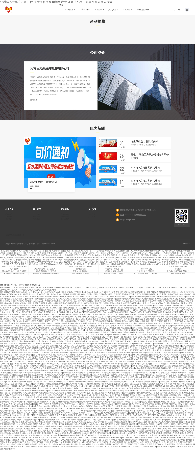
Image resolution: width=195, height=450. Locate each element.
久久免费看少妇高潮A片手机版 (158, 341)
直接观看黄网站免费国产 (88, 323)
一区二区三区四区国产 (157, 440)
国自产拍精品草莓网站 (102, 406)
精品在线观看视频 (86, 406)
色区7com (97, 413)
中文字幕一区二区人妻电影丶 (39, 352)
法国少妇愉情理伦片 (71, 326)
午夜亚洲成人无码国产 (117, 388)
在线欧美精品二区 (181, 319)
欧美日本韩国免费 (152, 382)
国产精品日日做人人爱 (23, 384)
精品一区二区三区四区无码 (156, 321)
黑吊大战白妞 (40, 424)
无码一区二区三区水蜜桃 (51, 435)
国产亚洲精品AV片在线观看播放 (45, 415)
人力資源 (113, 9)
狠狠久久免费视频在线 (114, 271)
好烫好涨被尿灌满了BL (74, 350)
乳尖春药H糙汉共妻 (45, 433)
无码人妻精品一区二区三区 (176, 375)
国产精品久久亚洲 (24, 357)
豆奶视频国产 (13, 332)
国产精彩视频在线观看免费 (174, 297)
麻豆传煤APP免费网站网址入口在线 (82, 420)
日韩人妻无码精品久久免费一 (156, 332)
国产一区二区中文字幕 (55, 424)
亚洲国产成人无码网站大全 (96, 447)
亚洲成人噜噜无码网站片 (161, 426)
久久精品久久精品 (90, 292)
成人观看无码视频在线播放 (154, 337)
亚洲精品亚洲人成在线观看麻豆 (68, 388)
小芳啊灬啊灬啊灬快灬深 (36, 382)
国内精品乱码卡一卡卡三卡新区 (14, 271)
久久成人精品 (81, 440)
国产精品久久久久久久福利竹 (98, 346)
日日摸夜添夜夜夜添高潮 (88, 319)
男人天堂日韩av (79, 297)
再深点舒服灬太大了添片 (60, 339)
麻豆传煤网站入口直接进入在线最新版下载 (61, 319)
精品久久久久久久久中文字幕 (97, 297)
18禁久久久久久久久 (107, 314)
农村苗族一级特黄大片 (13, 321)
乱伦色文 (178, 269)
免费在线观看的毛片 (57, 429)
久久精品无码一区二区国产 (49, 440)
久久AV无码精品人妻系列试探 (68, 294)
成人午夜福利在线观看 (179, 341)
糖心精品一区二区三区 (130, 384)
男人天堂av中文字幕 (72, 395)
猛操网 (151, 402)
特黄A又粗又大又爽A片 (132, 386)
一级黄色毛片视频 (44, 312)
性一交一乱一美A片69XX (88, 332)
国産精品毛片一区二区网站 (172, 379)
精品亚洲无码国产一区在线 (28, 330)
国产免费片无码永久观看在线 (67, 402)
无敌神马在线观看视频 (57, 397)
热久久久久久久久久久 (64, 299)
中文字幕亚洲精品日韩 (39, 323)
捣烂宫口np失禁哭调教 (153, 301)
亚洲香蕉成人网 (28, 344)
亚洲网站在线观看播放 (38, 305)
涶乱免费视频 (187, 442)
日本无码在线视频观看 (53, 337)
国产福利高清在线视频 (134, 429)
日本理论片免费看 (48, 299)
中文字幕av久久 (56, 442)
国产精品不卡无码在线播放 (137, 417)
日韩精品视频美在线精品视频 (56, 384)
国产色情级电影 (184, 402)
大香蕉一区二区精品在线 (140, 308)
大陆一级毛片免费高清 (29, 440)
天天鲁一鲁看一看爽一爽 (57, 386)
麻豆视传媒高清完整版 (162, 292)
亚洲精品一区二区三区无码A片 (181, 332)
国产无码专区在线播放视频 (80, 415)
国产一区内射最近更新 (84, 377)
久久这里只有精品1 (101, 359)
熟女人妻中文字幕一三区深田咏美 (119, 326)
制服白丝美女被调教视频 (92, 364)
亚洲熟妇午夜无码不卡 (82, 344)
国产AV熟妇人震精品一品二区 (181, 323)
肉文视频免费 (144, 377)
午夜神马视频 (179, 339)
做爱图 (102, 408)
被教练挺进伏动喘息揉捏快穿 (36, 391)
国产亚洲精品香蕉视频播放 (103, 321)
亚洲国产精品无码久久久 (174, 317)
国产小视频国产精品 (89, 310)
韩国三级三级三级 (140, 438)
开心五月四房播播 (121, 339)
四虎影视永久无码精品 (138, 413)
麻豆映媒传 (32, 308)
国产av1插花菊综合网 (75, 397)
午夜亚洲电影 (64, 415)
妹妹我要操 (4, 415)
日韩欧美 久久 (139, 317)
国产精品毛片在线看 (41, 350)
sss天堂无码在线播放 (151, 395)
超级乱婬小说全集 (91, 350)
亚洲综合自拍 (124, 323)
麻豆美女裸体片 (139, 330)
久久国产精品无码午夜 (27, 312)
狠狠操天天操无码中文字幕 (51, 366)
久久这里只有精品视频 (64, 417)
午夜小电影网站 (170, 384)
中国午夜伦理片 (151, 391)
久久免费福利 (102, 388)
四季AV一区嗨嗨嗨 (10, 386)
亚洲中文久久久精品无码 (121, 415)
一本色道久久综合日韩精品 (79, 348)
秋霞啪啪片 (35, 310)
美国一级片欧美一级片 (150, 361)
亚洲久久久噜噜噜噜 (81, 271)
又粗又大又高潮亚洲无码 (87, 370)
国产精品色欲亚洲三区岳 (180, 391)
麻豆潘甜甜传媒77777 (89, 368)
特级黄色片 (4, 361)
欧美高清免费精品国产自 (105, 357)
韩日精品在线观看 (45, 411)
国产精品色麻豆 (145, 433)
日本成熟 (94, 314)
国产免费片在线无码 (56, 422)
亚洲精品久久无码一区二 (143, 344)
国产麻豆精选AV (128, 368)
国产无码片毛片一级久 (162, 328)
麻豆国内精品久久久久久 (22, 406)
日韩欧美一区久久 (85, 321)
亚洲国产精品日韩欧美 (18, 408)
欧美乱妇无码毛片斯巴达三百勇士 (177, 424)
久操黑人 (28, 317)
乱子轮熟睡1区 (127, 373)
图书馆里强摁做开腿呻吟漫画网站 (46, 274)
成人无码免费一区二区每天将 (32, 337)
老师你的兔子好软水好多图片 (38, 339)
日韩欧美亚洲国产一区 (179, 373)
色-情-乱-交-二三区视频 (146, 271)
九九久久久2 (90, 335)
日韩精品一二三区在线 (155, 297)
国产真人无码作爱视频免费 (31, 370)
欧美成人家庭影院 (46, 361)
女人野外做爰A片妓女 (35, 292)
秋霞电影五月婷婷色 (106, 319)
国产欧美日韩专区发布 (113, 424)
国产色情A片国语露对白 (9, 431)
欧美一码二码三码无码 (20, 377)
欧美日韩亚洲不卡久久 (73, 393)
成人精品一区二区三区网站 (163, 335)
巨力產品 (99, 9)
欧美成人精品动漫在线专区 (62, 444)
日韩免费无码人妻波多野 (121, 406)
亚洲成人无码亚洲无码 (172, 408)
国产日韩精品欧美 (56, 323)
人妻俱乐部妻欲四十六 (53, 301)
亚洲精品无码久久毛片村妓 (93, 422)
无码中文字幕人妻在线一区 (147, 364)
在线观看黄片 (126, 366)
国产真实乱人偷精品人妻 (34, 301)
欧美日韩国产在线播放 (23, 355)
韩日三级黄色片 (101, 352)
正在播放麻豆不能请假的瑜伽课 (161, 339)
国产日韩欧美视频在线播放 (96, 308)
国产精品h (134, 433)
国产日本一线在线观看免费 (27, 426)
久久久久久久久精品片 (58, 314)
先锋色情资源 (135, 361)
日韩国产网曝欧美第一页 (173, 303)
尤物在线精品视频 (119, 417)
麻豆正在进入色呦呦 (161, 323)
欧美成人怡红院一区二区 (32, 395)
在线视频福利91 (163, 348)
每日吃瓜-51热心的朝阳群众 (84, 444)
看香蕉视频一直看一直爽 (12, 373)
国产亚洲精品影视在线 (154, 326)
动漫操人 (144, 402)
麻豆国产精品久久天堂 (141, 350)
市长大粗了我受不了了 (31, 359)
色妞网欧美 (15, 422)
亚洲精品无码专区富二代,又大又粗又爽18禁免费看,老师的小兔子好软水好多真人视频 (56, 2)
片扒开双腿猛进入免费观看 (45, 271)
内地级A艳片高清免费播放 (16, 303)
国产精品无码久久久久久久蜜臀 (36, 429)
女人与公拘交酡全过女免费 (108, 292)
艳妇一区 (128, 350)
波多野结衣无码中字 (66, 438)
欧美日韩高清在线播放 (111, 303)
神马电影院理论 (71, 321)
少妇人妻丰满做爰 (55, 357)
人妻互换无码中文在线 (175, 294)
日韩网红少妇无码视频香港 (72, 435)
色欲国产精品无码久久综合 (104, 377)
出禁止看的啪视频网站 (124, 411)
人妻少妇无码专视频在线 (144, 404)
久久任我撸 (14, 269)
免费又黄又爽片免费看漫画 (176, 420)
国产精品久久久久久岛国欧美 (98, 379)
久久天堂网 (72, 384)
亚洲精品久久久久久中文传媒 (109, 310)
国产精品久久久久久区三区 (13, 388)
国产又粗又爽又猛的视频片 (110, 368)
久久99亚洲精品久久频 (24, 350)
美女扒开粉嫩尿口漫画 (118, 442)
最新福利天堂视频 (24, 310)
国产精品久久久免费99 (72, 310)
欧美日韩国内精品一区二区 (119, 335)
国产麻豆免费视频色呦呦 (152, 312)
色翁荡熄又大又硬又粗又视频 (52, 359)
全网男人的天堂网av (16, 391)
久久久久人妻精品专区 (60, 312)
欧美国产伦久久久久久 (73, 422)
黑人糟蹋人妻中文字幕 (75, 408)
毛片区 (95, 395)
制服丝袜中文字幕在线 (87, 399)
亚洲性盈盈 (128, 330)
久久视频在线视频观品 (94, 330)
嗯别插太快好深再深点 (134, 301)
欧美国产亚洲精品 (75, 364)
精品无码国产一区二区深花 (10, 326)
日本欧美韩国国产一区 (114, 337)
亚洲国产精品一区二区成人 (166, 402)
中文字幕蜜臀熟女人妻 (85, 411)
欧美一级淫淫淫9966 (26, 294)
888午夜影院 (28, 397)
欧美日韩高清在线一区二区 (131, 395)
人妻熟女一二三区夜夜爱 (28, 438)
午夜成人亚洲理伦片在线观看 (165, 314)
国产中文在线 (5, 444)
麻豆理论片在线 (150, 429)
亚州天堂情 (160, 294)
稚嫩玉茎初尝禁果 (10, 399)
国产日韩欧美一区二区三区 (142, 328)
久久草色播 (181, 355)
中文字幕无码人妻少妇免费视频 (15, 308)
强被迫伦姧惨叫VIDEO (13, 397)
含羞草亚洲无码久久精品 (12, 297)
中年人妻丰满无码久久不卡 (40, 377)
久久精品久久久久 (47, 332)
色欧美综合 (140, 332)
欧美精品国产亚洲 (110, 294)
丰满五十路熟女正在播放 (54, 321)
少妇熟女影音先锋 (149, 386)
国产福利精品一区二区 (180, 404)
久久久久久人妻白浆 (97, 431)
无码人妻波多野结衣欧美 (167, 429)
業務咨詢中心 (143, 9)
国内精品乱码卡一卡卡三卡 (18, 305)
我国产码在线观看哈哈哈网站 (31, 364)
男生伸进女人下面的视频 (141, 426)
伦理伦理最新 (32, 303)
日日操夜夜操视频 (92, 408)
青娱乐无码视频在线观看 (101, 415)
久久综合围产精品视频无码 (57, 348)
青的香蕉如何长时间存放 (61, 352)
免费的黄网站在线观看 (135, 388)
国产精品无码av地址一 (53, 373)
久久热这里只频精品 (131, 359)
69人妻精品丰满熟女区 (57, 305)
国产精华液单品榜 (155, 310)
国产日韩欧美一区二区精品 (129, 402)
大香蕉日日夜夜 (116, 359)
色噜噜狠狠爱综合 (173, 352)
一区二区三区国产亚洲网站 (38, 314)
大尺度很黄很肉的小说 (11, 337)
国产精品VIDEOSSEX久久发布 (72, 330)
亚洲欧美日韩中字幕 (70, 399)
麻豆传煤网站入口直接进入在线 (146, 411)
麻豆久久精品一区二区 (46, 388)
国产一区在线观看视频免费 (157, 330)
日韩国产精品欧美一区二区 (51, 310)
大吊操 (51, 417)
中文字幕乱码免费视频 (171, 350)
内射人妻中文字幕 (10, 348)
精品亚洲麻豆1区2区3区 (133, 337)
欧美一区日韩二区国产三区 (91, 294)
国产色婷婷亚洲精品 (86, 301)
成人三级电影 (61, 364)
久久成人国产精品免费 (135, 431)
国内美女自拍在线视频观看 (102, 344)
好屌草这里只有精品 (41, 404)
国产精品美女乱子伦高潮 (132, 393)
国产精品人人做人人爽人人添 (126, 377)
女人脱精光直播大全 (148, 447)
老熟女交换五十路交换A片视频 (77, 361)
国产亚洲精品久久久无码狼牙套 (96, 435)
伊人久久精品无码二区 (182, 368)
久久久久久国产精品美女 (54, 341)
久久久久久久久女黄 (165, 319)
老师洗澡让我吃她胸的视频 (170, 395)
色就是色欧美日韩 (57, 350)
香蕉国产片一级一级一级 (76, 382)
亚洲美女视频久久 (161, 415)
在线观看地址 (16, 393)
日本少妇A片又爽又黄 (158, 399)
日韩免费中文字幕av (167, 364)
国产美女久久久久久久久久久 (127, 357)
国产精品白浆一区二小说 (159, 442)
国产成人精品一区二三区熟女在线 (145, 366)
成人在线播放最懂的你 (128, 292)
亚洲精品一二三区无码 (156, 375)
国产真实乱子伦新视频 (155, 317)
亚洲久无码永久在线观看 (104, 301)
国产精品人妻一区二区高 (155, 352)
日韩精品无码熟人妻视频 (62, 297)
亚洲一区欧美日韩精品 (133, 312)
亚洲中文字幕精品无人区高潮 (156, 388)
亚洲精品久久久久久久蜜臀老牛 (65, 406)
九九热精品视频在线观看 (108, 323)
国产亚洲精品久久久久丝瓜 (129, 447)
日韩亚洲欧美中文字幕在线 (147, 370)
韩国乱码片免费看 (182, 344)
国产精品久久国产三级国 (72, 373)
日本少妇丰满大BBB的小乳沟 (26, 411)
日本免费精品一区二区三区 (142, 415)
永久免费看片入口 (18, 299)
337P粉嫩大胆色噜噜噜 (175, 413)
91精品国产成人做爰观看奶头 (54, 335)
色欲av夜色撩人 (36, 368)
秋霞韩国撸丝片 (59, 355)
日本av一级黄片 (49, 364)
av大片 (158, 379)
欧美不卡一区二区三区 (156, 413)
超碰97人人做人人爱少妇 (119, 361)
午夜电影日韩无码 (138, 297)
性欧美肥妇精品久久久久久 (40, 444)
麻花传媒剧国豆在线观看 (9, 335)
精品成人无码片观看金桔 (99, 361)
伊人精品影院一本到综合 (113, 330)
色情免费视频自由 (10, 294)
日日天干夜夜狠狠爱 (185, 429)
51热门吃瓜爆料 (164, 391)
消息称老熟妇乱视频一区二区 (21, 415)
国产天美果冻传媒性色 (125, 404)
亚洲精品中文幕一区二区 (114, 350)
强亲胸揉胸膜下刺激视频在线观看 (13, 292)
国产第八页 (189, 413)
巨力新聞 (85, 9)
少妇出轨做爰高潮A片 (154, 397)
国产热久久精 (169, 397)
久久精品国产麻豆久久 (129, 303)
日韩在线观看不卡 (81, 391)
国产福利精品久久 (70, 301)
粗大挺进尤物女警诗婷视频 (115, 317)
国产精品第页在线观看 (163, 305)
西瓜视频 (167, 326)
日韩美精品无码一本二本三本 (64, 411)
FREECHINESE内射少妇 (147, 319)
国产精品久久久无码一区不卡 (154, 420)
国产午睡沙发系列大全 (22, 413)
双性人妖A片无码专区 (138, 422)
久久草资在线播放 (57, 404)
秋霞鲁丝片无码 (82, 433)
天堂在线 (43, 420)
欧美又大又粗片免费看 (145, 299)
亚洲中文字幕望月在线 (40, 442)
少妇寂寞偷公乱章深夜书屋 (91, 303)
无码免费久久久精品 (159, 308)
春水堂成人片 (86, 395)
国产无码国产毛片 (15, 359)
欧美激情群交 (102, 399)
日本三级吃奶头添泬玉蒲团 (55, 292)
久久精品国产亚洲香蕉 (117, 440)
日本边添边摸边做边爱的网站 (11, 429)
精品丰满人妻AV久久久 (120, 433)
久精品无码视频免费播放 (92, 386)
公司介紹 (70, 9)
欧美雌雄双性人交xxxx (36, 408)
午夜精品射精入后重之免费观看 (120, 352)
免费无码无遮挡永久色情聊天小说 (34, 422)
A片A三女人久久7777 (184, 411)
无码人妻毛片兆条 (163, 373)
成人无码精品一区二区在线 (97, 440)
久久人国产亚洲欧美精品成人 (34, 393)
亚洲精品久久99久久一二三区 (143, 379)
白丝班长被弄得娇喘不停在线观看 (13, 339)
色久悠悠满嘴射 (6, 413)
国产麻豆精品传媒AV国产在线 (166, 299)
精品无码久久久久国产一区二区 (126, 348)
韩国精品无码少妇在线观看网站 (171, 366)
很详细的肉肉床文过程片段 (73, 357)
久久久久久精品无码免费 (167, 357)
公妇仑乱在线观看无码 (59, 328)
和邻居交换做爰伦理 (113, 384)
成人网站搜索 (103, 366)
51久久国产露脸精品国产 (14, 317)
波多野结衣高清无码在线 (9, 420)
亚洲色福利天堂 (16, 319)
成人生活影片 (132, 346)
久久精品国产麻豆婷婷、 (63, 344)
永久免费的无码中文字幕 (108, 402)
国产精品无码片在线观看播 (109, 328)
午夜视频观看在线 (164, 447)
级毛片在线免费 (130, 364)
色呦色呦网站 (58, 317)
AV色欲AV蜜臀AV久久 (18, 361)
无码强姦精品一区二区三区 (114, 274)
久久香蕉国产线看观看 (108, 332)
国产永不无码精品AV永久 (136, 397)
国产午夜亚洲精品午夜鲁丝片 (113, 429)
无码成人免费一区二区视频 (73, 308)
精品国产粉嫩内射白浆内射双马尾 (91, 384)
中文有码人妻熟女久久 (148, 357)
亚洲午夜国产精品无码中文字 (76, 341)
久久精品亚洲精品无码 (77, 379)
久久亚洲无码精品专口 (74, 355)
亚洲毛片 (181, 357)
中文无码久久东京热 (147, 303)
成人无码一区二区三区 (80, 431)
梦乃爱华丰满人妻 (33, 299)
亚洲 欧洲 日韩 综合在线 (57, 420)
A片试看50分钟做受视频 (53, 326)
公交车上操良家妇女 (104, 420)
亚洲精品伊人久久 (75, 386)
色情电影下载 (74, 328)
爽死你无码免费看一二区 (52, 370)
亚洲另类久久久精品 (158, 435)
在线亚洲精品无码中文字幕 (119, 297)
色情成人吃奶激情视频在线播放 (92, 326)
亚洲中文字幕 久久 (152, 431)
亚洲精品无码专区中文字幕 (109, 395)
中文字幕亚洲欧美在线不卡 (118, 355)
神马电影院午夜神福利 (113, 393)
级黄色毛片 (180, 399)
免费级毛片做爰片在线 (154, 408)
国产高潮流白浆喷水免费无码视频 (176, 301)
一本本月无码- (156, 350)
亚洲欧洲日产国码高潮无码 (99, 433)
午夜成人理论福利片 (74, 292)
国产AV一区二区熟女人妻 (164, 344)
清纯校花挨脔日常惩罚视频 (41, 413)
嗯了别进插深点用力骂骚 (89, 426)
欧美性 (101, 350)
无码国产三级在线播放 (82, 417)
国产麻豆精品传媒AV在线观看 (151, 384)
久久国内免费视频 (143, 355)
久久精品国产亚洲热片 (159, 377)
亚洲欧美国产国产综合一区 (82, 413)
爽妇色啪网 (85, 314)
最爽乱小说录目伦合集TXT (143, 305)
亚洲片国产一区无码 (148, 359)
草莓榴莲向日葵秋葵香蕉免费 (68, 303)
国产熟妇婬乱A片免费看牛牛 (142, 323)
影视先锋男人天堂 (106, 339)
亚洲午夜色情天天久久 (127, 370)
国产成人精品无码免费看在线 (178, 271)
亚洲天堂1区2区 (91, 366)
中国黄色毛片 (59, 361)
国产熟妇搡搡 (38, 384)
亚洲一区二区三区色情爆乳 (53, 395)
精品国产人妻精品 (25, 386)
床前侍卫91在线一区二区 (56, 408)
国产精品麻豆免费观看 (169, 382)
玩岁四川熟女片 (56, 346)
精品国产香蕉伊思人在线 (123, 344)
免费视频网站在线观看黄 (52, 368)
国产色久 (42, 348)
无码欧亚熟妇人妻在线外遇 (73, 366)
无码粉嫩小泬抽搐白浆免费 (80, 375)
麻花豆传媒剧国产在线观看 (32, 447)
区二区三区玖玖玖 (87, 359)
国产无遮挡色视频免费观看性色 (117, 422)
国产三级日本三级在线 (40, 346)
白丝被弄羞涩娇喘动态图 (144, 368)
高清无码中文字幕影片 (175, 406)
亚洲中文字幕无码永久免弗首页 (180, 321)
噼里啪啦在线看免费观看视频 (182, 422)
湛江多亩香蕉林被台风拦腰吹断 (161, 417)
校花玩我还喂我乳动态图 (143, 314)
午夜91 (87, 397)
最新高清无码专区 (7, 384)
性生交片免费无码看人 (20, 368)
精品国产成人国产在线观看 (28, 348)
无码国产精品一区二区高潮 (138, 442)
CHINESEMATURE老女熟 (113, 364)
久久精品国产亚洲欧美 (176, 440)
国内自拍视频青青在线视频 (64, 433)
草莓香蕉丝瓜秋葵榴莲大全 (18, 379)
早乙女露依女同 (74, 314)
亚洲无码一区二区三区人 (49, 330)
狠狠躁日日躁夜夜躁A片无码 (74, 442)
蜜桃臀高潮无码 (35, 435)
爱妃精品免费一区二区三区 (177, 435)
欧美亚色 (159, 303)
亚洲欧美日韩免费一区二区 (33, 373)
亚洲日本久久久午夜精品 (101, 417)
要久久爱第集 (127, 438)
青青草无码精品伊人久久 (134, 391)
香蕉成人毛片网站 (176, 377)
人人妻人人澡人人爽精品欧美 (74, 346)
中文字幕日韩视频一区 (114, 269)
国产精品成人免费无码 (55, 393)
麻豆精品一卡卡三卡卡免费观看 (60, 391)
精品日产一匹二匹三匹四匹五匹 (125, 444)
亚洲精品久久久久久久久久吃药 (163, 355)
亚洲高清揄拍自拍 (121, 321)
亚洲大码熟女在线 (166, 370)
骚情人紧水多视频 (68, 440)
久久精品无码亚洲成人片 (56, 382)
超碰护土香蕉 (33, 361)
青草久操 (171, 399)
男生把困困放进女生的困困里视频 (119, 305)
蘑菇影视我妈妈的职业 (164, 368)
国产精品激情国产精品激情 (74, 447)
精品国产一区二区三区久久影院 (50, 308)
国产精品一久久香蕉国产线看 (119, 426)
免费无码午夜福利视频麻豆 (50, 399)
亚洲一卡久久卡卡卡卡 (58, 379)
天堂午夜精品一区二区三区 (75, 404)
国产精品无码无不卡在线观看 (97, 442)
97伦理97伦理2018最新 (72, 337)
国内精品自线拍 (13, 364)
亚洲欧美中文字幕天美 (171, 312)
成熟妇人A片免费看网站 (48, 438)
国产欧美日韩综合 (174, 438)
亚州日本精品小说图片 (93, 312)
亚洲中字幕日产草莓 (30, 297)
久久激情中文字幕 (41, 397)
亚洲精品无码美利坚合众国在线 (67, 426)
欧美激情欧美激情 (130, 424)
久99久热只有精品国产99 (16, 382)
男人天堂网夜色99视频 (92, 429)
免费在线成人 (187, 438)
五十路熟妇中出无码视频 (17, 314)
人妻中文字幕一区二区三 (42, 317)
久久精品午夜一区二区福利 (45, 294)
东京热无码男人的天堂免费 (119, 341)
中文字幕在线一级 (139, 406)
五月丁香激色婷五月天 (140, 435)
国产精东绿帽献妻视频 (185, 444)
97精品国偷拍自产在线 (185, 337)
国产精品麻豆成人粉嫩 (72, 317)
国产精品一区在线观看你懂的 (16, 435)
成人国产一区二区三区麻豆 (120, 435)
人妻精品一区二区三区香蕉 (120, 379)
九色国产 (103, 426)
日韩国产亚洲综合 (138, 341)
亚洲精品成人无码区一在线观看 (150, 424)
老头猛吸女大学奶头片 (89, 339)
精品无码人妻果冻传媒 (28, 431)
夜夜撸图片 (140, 382)
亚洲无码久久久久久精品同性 (164, 444)
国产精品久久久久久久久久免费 (57, 375)
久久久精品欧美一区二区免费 (145, 274)
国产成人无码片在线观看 (12, 395)
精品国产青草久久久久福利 (144, 373)
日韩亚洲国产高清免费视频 (137, 440)
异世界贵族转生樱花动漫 (22, 341)
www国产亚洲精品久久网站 (83, 352)
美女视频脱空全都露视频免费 (163, 433)
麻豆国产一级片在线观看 (138, 339)
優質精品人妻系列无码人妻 (170, 393)
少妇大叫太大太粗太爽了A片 (179, 308)
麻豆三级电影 (186, 352)
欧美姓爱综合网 (178, 326)
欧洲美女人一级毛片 (151, 393)
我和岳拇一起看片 (145, 292)
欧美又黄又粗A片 (76, 312)
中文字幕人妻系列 (22, 366)
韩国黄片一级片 (139, 352)
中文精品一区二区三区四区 (93, 393)
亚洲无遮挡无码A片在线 (45, 402)
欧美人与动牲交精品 (46, 426)
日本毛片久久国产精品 (47, 303)
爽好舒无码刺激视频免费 (115, 431)
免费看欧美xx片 (139, 326)
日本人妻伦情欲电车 (24, 404)
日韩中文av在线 (145, 269)
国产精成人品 (38, 341)
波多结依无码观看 (72, 359)
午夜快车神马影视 (71, 323)
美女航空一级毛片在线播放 (33, 321)
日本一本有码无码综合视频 (113, 312)
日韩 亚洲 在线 (175, 442)
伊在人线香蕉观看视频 (126, 332)
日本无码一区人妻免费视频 (125, 319)
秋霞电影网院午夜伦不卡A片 (183, 426)
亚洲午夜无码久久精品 (119, 375)
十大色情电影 (81, 269)
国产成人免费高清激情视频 (141, 335)
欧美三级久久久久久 (23, 346)
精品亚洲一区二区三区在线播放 (134, 310)
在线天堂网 (14, 433)
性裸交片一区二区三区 (74, 429)
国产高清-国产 (117, 391)
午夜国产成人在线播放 (181, 328)
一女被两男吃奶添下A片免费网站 (22, 402)
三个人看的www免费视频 (169, 431)
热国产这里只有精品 (186, 382)
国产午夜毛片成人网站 (185, 359)
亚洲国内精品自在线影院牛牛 (100, 391)
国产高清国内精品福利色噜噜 (170, 346)
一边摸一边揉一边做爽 (168, 361)
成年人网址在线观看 (104, 444)
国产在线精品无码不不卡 (180, 348)
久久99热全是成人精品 (28, 433)
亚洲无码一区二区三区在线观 (66, 332)
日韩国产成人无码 (145, 444)
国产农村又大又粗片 (39, 357)
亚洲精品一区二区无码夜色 (13, 301)
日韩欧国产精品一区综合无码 (110, 438)
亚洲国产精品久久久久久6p (28, 399)
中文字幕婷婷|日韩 (20, 328)
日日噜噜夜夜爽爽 (178, 274)
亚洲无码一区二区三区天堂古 (96, 355)
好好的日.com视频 (89, 388)
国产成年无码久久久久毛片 (134, 408)
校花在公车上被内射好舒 (42, 406)
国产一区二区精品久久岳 (166, 359)
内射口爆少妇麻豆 (74, 305)
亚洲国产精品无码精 (19, 352)
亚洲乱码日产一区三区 (44, 344)
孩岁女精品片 (174, 330)
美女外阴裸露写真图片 (81, 274)
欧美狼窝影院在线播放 (157, 438)
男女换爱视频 (112, 447)
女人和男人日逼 (102, 335)
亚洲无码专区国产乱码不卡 (104, 299)
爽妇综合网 (75, 339)
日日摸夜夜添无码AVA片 (111, 373)
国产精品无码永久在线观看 (10, 447)
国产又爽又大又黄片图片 (84, 299)
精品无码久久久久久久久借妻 (86, 438)
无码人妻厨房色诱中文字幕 (93, 317)
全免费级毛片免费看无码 (88, 402)
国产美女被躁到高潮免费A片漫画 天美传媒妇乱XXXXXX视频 (111, 382)
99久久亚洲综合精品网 (25, 424)
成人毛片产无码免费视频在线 (93, 337)
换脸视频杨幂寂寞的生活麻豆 (18, 442)
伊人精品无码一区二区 (71, 368)
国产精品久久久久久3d (89, 328)
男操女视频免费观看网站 (125, 299)
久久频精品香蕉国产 (176, 388)
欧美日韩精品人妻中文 (18, 375)
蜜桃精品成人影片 (108, 404)
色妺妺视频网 (35, 366)
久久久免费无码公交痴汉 (29, 420)
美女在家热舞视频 (23, 323)
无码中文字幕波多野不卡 (112, 386)
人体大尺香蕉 (170, 337)
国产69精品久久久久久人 (184, 417)
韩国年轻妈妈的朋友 (99, 397)
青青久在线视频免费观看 (148, 346)
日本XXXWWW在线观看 (181, 447)
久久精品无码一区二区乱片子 (45, 269)
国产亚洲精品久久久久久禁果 (159, 422)
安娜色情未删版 (30, 388)
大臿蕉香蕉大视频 (183, 364)
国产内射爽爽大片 (70, 370)
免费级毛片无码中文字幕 (39, 379)
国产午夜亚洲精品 (93, 404)
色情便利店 (7, 417)
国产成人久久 (120, 301)
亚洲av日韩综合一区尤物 (156, 406)
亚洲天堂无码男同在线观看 (145, 294)
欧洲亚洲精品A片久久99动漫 (31, 335)
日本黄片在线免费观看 (39, 417)
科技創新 (127, 9)
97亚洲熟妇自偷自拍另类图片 (119, 308)
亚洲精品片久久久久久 (147, 348)
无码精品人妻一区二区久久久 (174, 310)
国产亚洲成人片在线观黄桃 (39, 328)
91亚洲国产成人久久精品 (105, 411)
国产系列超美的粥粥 (126, 294)
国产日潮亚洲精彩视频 (124, 314)
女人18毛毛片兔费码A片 (42, 355)
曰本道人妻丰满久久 (162, 404)
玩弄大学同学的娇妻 (118, 346)
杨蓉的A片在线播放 (96, 424)
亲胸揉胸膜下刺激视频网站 (32, 326)
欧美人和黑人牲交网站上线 (33, 319)
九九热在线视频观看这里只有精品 (115, 413)
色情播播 (130, 317)
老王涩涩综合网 (45, 297)
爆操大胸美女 (90, 357)
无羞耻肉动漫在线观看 (101, 375)
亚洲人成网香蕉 (44, 431)
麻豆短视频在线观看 (137, 321)
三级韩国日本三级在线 (116, 397)
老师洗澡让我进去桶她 (166, 386)
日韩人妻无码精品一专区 (29, 332)
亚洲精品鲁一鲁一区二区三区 (63, 377)
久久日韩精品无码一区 (117, 399)
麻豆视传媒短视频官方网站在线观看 (127, 420)
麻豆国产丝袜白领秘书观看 (14, 274)
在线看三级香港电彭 (36, 375)
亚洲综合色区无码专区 (62, 413)
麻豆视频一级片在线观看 (107, 370)
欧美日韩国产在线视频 (20, 444)
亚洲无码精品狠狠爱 (8, 424)
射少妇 (133, 355)
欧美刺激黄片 (114, 366)
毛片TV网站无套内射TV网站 (102, 348)
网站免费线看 (126, 328)
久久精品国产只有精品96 (60, 431)
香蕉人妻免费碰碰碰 (167, 411)
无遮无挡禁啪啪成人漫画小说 (138, 399)
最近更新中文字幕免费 (21, 417)
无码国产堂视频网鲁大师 (53, 447)
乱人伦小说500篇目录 (114, 408)
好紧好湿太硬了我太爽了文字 (93, 305)
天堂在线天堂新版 (40, 386)
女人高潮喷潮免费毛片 (75, 335)
